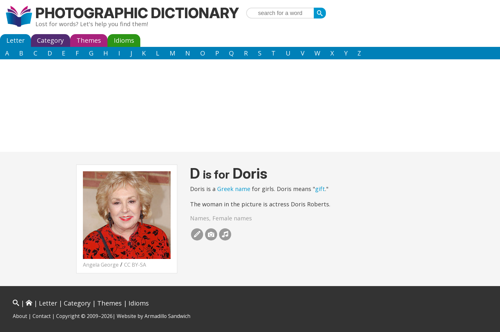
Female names (232, 218)
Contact (42, 316)
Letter (15, 40)
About (20, 316)
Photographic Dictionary (137, 13)
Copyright (68, 316)
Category (50, 40)
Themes (89, 40)
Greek (225, 189)
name (242, 189)
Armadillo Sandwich (167, 316)
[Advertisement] (250, 107)
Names (199, 218)
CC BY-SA (135, 264)
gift (320, 189)
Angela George (101, 264)
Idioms (124, 40)
